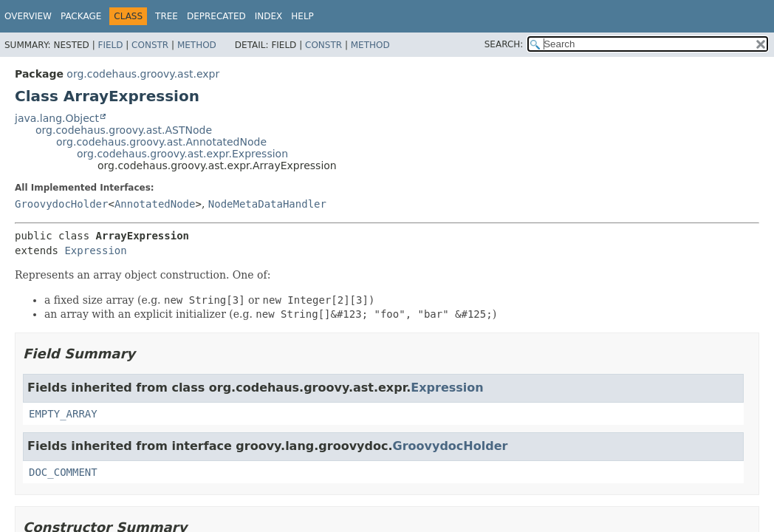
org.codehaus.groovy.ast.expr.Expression (182, 154)
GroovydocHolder (61, 204)
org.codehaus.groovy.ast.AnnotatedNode (161, 142)
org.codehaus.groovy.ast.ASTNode (123, 130)
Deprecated (216, 16)
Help (302, 16)
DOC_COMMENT (63, 472)
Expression (95, 250)
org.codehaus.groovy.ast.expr (142, 74)
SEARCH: (504, 44)
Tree (166, 16)
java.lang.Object (57, 118)
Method (196, 45)
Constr (149, 45)
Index (269, 16)
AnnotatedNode (155, 204)
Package (81, 16)
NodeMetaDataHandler (267, 204)
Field (110, 45)
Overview (28, 16)
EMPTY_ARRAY (63, 414)
